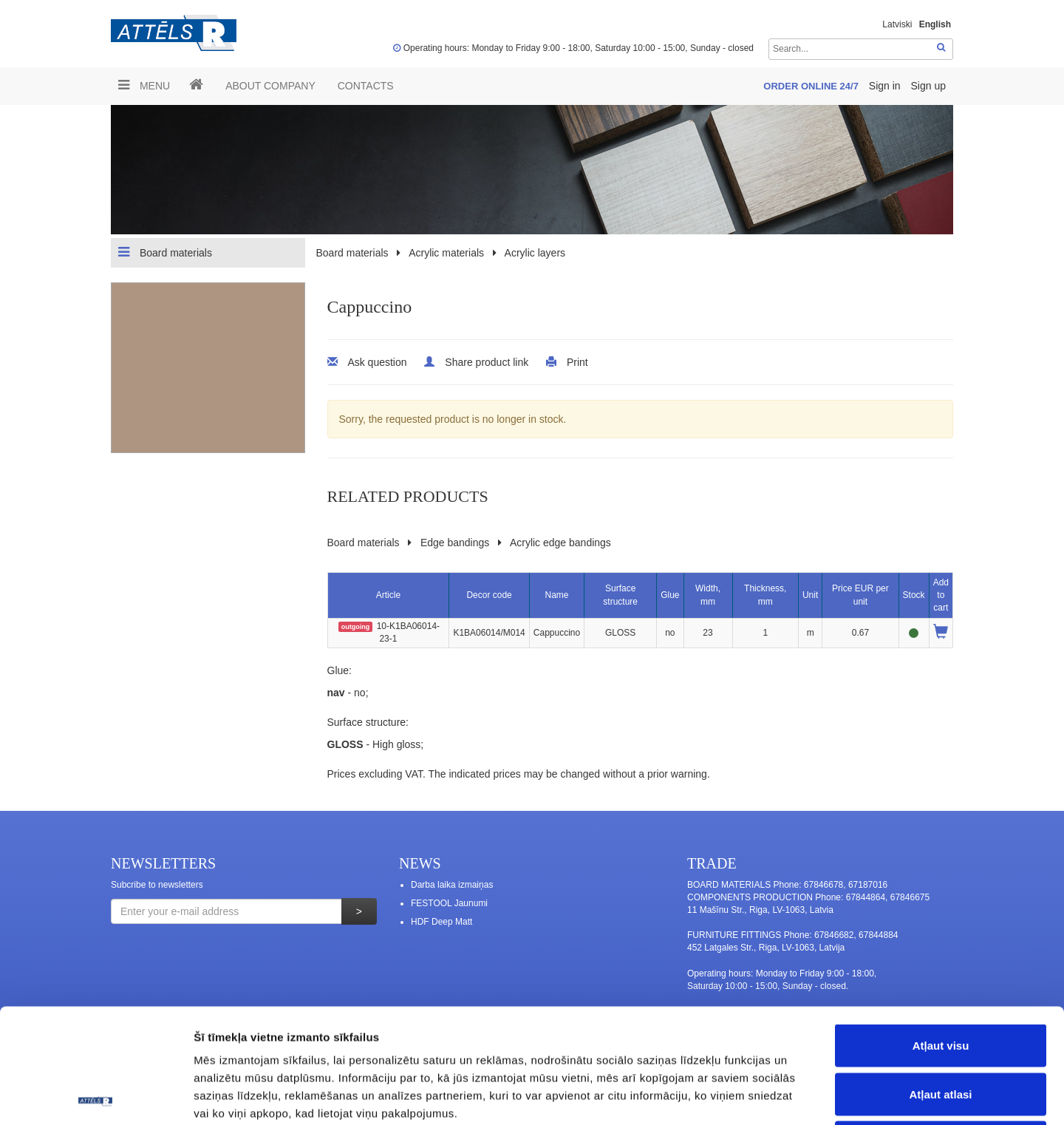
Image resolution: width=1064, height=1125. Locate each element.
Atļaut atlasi (940, 979)
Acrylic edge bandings (560, 542)
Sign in (886, 86)
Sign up (928, 86)
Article (388, 595)
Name (556, 595)
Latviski (897, 24)
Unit (810, 595)
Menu (144, 85)
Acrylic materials (446, 253)
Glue (670, 595)
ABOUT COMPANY (270, 86)
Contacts (366, 86)
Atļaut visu (941, 931)
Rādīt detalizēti (805, 1096)
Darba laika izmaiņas (452, 885)
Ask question (376, 362)
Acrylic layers (535, 253)
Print (577, 362)
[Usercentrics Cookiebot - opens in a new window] (95, 1096)
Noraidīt (941, 1028)
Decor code (488, 595)
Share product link (486, 362)
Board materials (165, 252)
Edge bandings (454, 542)
